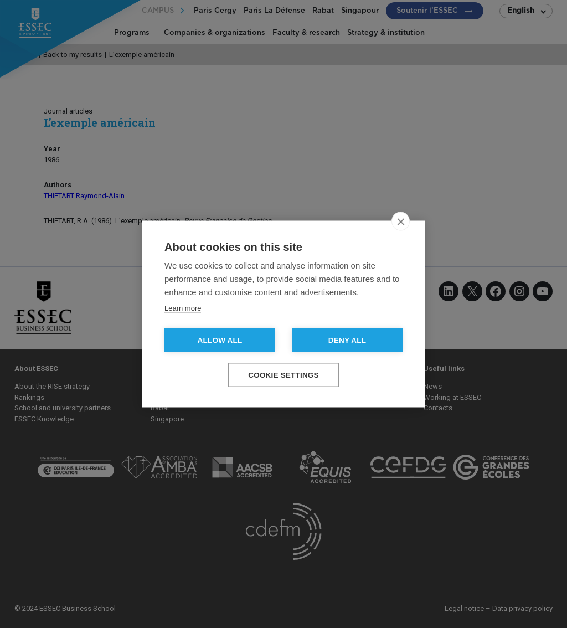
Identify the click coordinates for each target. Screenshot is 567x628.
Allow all (220, 340)
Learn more (182, 308)
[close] (400, 221)
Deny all (347, 340)
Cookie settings (283, 375)
